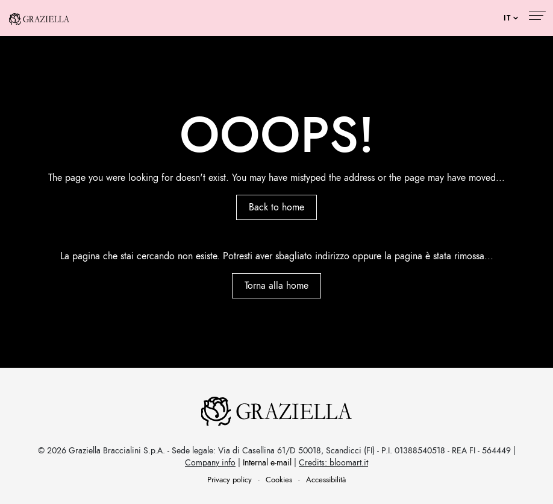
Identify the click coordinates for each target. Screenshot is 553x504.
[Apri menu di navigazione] (536, 17)
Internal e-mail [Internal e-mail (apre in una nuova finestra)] (267, 462)
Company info (210, 462)
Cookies (279, 479)
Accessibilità (326, 479)
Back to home (276, 207)
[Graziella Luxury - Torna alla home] (39, 18)
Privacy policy (229, 479)
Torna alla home (276, 285)
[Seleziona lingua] (510, 18)
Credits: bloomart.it (333, 462)
